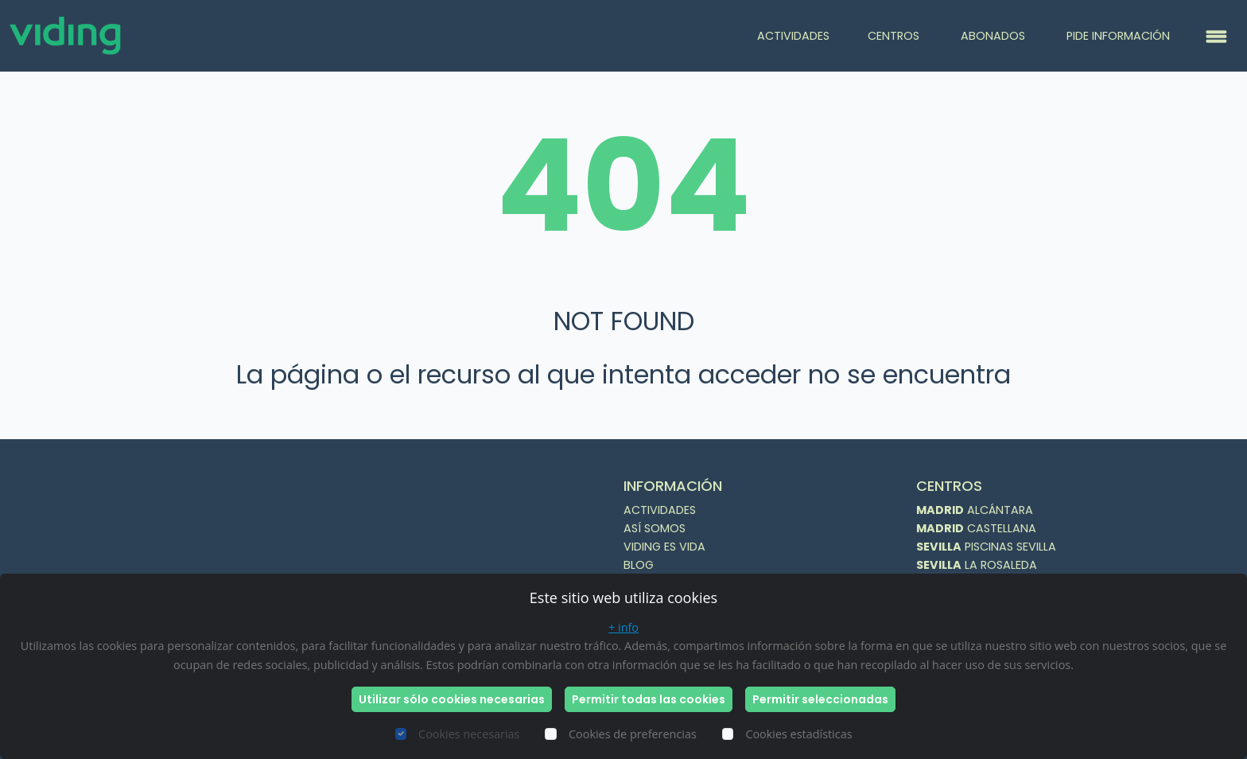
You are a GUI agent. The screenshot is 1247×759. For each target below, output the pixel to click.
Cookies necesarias (468, 733)
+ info (623, 627)
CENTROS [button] (895, 36)
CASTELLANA (976, 528)
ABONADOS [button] (994, 36)
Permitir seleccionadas (820, 699)
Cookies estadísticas (798, 733)
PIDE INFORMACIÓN (1118, 36)
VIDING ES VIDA (664, 547)
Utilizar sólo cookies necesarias (452, 699)
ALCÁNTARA (974, 510)
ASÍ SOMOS (655, 528)
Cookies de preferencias (633, 733)
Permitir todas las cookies (648, 699)
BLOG (639, 565)
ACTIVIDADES (793, 36)
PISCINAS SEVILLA (986, 547)
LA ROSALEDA (976, 565)
